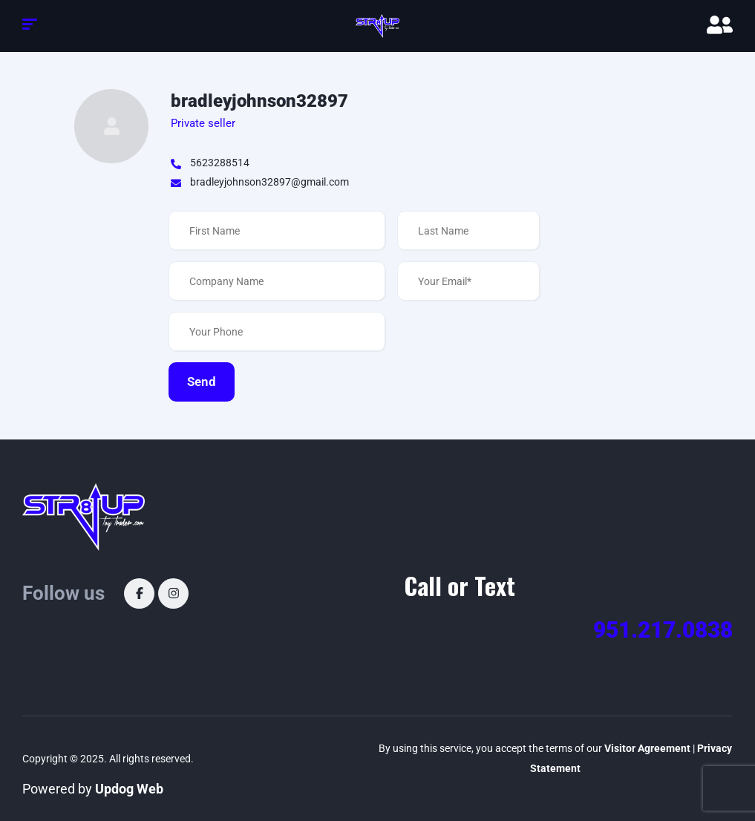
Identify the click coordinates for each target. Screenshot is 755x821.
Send (201, 381)
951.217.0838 (663, 630)
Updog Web (129, 789)
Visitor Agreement (647, 748)
